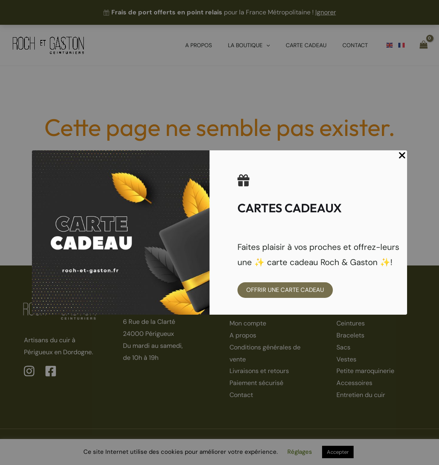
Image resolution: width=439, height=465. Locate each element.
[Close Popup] (402, 156)
